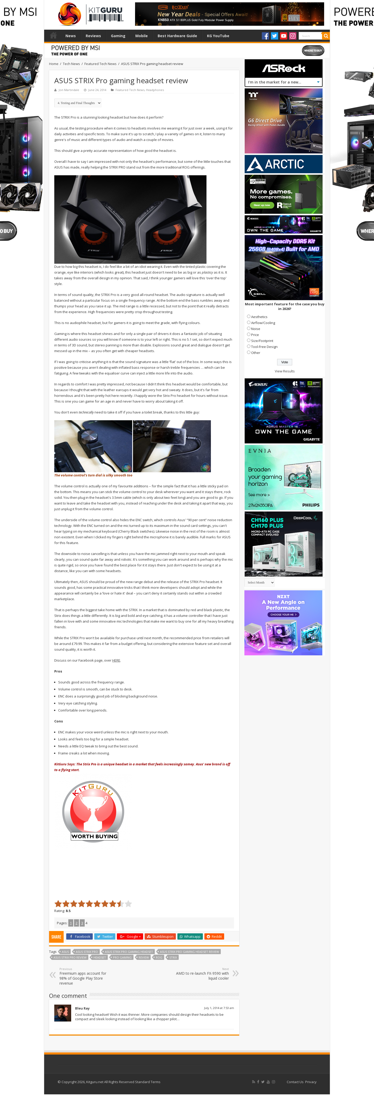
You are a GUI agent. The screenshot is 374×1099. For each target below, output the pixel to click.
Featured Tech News (100, 63)
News (70, 35)
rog (159, 957)
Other (255, 352)
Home (53, 35)
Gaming (118, 35)
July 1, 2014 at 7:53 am (219, 1008)
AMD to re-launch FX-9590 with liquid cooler (202, 974)
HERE (116, 660)
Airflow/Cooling (263, 322)
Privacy (311, 1081)
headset (100, 957)
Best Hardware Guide (177, 35)
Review (144, 957)
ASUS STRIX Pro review (70, 957)
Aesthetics (259, 316)
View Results (285, 371)
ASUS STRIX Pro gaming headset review (189, 952)
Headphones (155, 90)
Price (255, 334)
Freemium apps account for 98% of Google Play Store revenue (86, 976)
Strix (173, 957)
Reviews (93, 35)
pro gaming (122, 957)
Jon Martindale (69, 90)
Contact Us (295, 1081)
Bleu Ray (82, 1008)
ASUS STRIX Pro (87, 952)
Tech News (71, 63)
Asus (65, 952)
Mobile (141, 35)
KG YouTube (218, 35)
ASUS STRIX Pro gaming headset (129, 952)
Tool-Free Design (264, 346)
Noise (255, 328)
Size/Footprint (262, 340)
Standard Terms (148, 1081)
